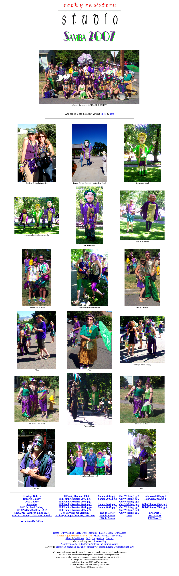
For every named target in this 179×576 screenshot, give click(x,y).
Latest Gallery (106, 533)
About (69, 538)
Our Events (120, 533)
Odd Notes (78, 538)
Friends (105, 535)
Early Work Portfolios (86, 533)
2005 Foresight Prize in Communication (98, 544)
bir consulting (99, 541)
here (104, 113)
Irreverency (116, 535)
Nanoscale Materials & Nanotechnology (76, 546)
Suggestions (98, 538)
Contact (110, 538)
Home (56, 533)
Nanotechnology (69, 544)
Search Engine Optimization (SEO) (116, 546)
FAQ (88, 538)
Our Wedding (67, 533)
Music (97, 535)
